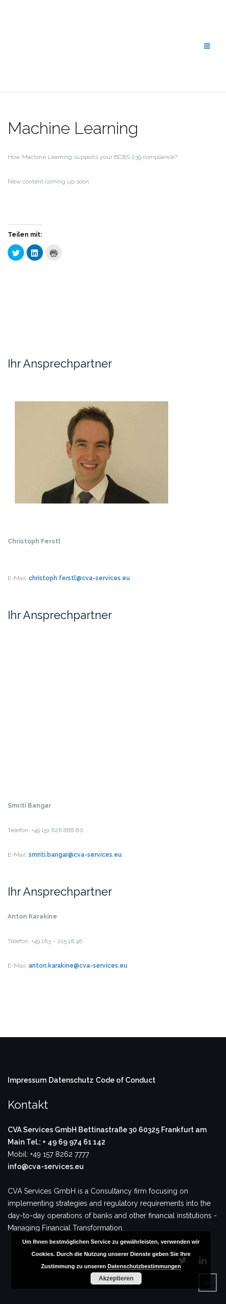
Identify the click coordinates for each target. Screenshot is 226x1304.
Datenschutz (71, 1080)
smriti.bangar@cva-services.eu (75, 854)
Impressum (27, 1080)
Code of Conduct (125, 1080)
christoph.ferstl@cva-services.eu (79, 578)
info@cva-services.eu (46, 1166)
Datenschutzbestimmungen (144, 1266)
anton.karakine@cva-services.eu (78, 965)
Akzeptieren (116, 1278)
